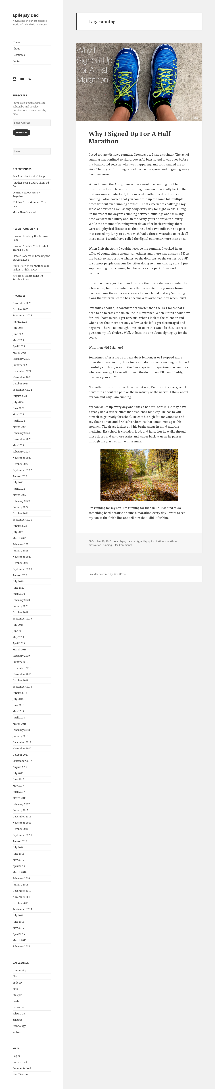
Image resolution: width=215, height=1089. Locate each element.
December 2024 (22, 371)
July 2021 (18, 532)
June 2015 (18, 921)
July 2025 (18, 328)
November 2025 (22, 303)
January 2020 (20, 606)
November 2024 (22, 377)
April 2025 (19, 346)
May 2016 (18, 860)
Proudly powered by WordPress (107, 574)
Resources (19, 55)
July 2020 (18, 581)
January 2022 (20, 507)
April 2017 (19, 791)
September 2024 (22, 389)
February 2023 (21, 451)
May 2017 (18, 785)
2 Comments (124, 545)
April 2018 (19, 717)
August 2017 (20, 767)
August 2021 (20, 525)
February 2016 (21, 878)
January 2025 (20, 365)
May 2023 (18, 445)
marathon (171, 541)
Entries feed (20, 1062)
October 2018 (20, 680)
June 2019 (18, 631)
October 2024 (20, 383)
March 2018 (20, 723)
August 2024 (20, 396)
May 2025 (18, 340)
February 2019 (21, 655)
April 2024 (19, 420)
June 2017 (18, 779)
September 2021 (22, 519)
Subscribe (21, 132)
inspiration (157, 541)
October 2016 (20, 829)
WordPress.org (21, 1074)
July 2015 (18, 915)
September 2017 (22, 761)
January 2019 (20, 662)
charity (135, 541)
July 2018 (18, 699)
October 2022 (20, 464)
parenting (18, 1007)
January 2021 (20, 550)
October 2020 (20, 563)
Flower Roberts (22, 256)
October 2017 (20, 754)
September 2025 (22, 315)
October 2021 (20, 513)
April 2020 (19, 594)
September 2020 (22, 569)
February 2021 (21, 544)
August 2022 (20, 476)
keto (15, 988)
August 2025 (20, 321)
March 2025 (20, 352)
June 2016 (18, 853)
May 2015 (18, 928)
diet (15, 976)
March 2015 (20, 940)
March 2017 (20, 798)
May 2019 (18, 637)
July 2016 (18, 847)
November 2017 (22, 748)
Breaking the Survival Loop (29, 176)
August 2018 (20, 693)
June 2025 (18, 334)
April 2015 (19, 934)
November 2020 (22, 556)
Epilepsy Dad (26, 15)
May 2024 (18, 414)
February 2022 (21, 501)
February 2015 (21, 946)
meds (16, 1001)
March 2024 (20, 427)
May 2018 (18, 711)
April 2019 (19, 643)
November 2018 (22, 674)
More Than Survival (24, 212)
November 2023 (22, 439)
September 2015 (22, 909)
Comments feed (22, 1068)
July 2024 (18, 402)
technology (19, 1026)
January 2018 (20, 736)
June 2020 (18, 587)
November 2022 (22, 457)
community (19, 970)
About (16, 48)
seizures (17, 1019)
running (107, 545)
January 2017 (20, 810)
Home (16, 42)
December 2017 (22, 742)
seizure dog (19, 1013)
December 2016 (22, 816)
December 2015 (22, 890)
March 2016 (20, 872)
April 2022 (19, 488)
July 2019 (18, 624)
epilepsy (18, 982)
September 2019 (22, 618)
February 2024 (21, 433)
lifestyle (17, 995)
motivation (95, 545)
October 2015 (20, 903)
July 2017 (18, 773)
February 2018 (21, 730)
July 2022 (18, 482)
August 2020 (20, 575)
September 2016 (22, 835)
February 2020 (21, 600)
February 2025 (21, 358)
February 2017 (21, 804)
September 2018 (22, 686)
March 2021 (20, 538)
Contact (17, 61)
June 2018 (18, 705)
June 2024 (18, 408)
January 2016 (20, 884)
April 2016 (19, 866)
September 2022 (22, 470)
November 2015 (22, 897)
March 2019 (20, 649)
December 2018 (22, 668)
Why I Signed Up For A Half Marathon (130, 137)
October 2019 (20, 612)
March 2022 (20, 495)
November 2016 (22, 822)
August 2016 (20, 841)
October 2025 (20, 309)
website (17, 1032)
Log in (16, 1056)
